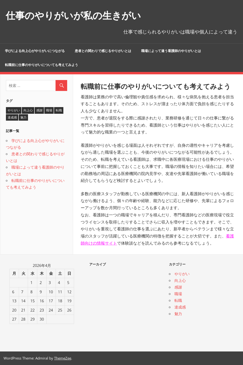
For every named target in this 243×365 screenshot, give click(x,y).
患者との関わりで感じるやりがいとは (103, 51)
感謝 (178, 287)
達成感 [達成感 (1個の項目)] (12, 117)
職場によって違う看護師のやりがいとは (171, 51)
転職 (178, 300)
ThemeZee (62, 358)
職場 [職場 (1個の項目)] (49, 110)
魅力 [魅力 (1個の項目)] (23, 117)
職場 (178, 293)
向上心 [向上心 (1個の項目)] (28, 110)
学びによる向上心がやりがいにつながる (35, 51)
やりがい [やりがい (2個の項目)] (14, 110)
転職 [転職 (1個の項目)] (59, 110)
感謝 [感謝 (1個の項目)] (39, 110)
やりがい (182, 273)
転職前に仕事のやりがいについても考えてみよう (41, 65)
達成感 (180, 307)
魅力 (178, 313)
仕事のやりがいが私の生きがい (73, 15)
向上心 (180, 280)
